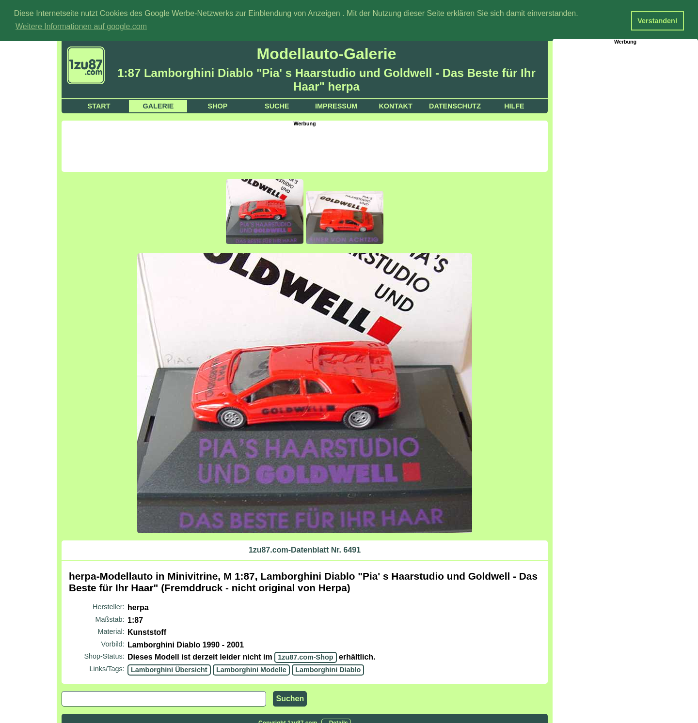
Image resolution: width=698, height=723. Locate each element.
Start (99, 105)
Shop (217, 105)
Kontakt (395, 105)
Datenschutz (455, 105)
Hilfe (514, 105)
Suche (277, 105)
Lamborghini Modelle (251, 669)
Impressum (336, 105)
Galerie (158, 105)
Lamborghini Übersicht (169, 669)
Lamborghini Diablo (328, 669)
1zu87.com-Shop (305, 657)
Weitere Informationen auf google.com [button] (81, 26)
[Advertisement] (304, 147)
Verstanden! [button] (657, 21)
